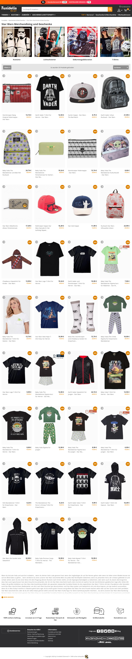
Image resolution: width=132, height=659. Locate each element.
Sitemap (50, 641)
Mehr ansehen (9, 597)
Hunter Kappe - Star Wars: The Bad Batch (77, 116)
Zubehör (25, 15)
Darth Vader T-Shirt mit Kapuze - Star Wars (109, 504)
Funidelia (4, 20)
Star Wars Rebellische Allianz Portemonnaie (10, 227)
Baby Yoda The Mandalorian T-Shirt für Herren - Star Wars (11, 449)
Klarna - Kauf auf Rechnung (35, 634)
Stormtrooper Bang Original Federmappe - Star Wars (10, 117)
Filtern (6, 67)
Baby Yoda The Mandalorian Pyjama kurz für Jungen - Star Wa (77, 449)
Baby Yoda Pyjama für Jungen (42, 448)
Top (82, 15)
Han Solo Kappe (73, 226)
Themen (5, 15)
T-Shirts (115, 59)
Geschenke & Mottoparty (43, 15)
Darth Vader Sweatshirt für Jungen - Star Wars (77, 393)
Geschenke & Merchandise (17, 20)
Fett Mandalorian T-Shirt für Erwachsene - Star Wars (11, 505)
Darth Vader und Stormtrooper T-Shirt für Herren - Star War (76, 283)
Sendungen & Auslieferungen (36, 636)
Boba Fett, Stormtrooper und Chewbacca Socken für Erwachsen (77, 339)
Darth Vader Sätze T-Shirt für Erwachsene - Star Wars (77, 505)
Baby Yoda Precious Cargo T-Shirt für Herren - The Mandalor (44, 560)
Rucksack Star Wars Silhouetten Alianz (107, 227)
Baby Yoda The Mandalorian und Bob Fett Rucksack (12, 173)
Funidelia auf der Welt (54, 632)
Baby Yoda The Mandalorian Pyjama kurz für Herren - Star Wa (44, 394)
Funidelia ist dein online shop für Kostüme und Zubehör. (9, 9)
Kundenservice (13, 631)
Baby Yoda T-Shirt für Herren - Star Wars (108, 393)
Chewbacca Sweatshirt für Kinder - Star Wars (12, 282)
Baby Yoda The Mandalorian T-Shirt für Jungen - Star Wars (109, 449)
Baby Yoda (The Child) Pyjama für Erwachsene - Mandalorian (109, 339)
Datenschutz (52, 636)
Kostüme (15, 15)
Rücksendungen (32, 632)
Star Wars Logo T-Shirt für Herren (44, 282)
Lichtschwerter (49, 59)
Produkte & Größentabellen (35, 641)
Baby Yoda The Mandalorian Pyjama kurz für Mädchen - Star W (109, 283)
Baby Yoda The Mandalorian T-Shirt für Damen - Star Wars (11, 339)
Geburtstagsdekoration (82, 59)
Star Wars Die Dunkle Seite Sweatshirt (12, 559)
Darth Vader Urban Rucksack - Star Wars (108, 116)
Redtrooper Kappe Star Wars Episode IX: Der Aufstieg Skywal (43, 228)
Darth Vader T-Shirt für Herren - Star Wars (43, 116)
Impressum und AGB (54, 634)
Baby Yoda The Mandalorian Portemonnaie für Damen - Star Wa (44, 174)
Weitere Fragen (32, 638)
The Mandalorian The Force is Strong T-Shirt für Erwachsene (44, 505)
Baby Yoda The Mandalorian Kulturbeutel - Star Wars (110, 173)
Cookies (50, 638)
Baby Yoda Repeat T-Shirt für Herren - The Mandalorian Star (77, 560)
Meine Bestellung (32, 643)
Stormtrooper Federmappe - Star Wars (77, 172)
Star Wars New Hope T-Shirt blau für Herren (43, 338)
